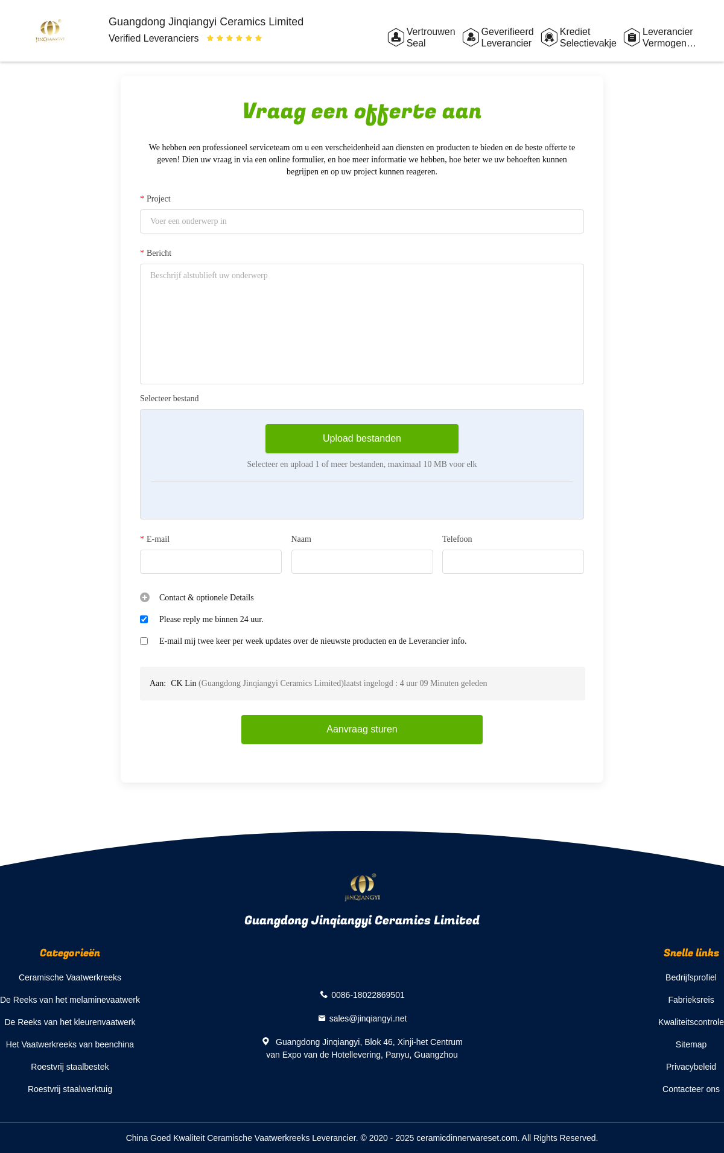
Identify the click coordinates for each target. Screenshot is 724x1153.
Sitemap (691, 1044)
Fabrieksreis (691, 1000)
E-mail (155, 539)
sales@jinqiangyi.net (368, 1018)
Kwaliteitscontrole (691, 1022)
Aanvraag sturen (361, 729)
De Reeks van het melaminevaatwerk (70, 1000)
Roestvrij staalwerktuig (70, 1089)
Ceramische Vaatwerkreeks (70, 977)
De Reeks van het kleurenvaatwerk (69, 1022)
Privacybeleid (691, 1067)
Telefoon (457, 539)
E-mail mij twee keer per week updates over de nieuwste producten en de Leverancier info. (313, 641)
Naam (301, 539)
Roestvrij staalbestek (70, 1067)
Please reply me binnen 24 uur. (211, 619)
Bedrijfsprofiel (691, 977)
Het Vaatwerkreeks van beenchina (70, 1044)
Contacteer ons (691, 1089)
